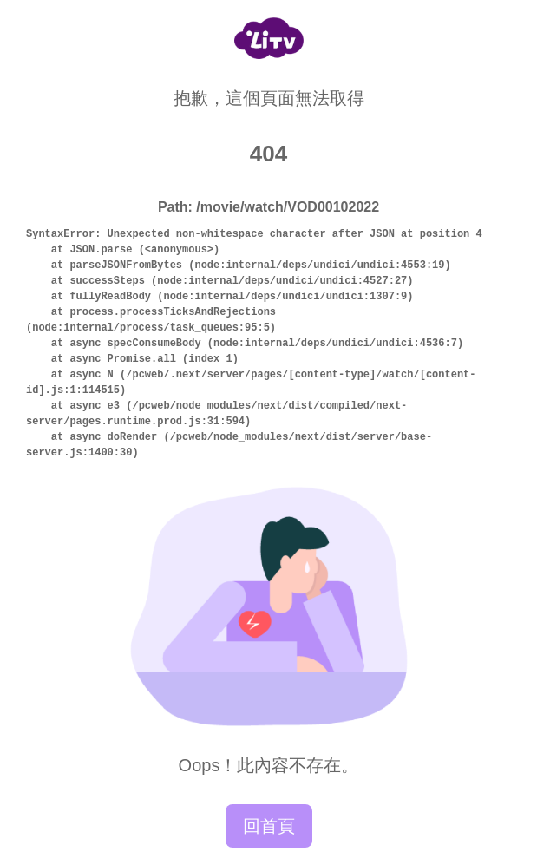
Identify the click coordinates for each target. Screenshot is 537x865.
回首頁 (269, 826)
